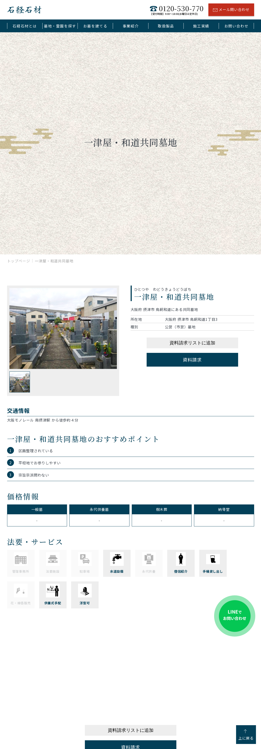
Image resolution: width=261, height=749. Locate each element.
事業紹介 (131, 26)
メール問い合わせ (231, 10)
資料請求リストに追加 (192, 342)
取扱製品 (166, 26)
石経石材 (24, 10)
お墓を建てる (95, 26)
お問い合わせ (236, 26)
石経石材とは (25, 26)
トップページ (18, 261)
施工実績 (201, 26)
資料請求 (192, 359)
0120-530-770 (177, 9)
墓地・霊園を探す (60, 26)
